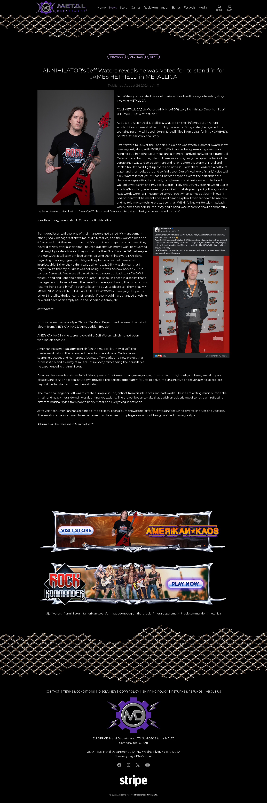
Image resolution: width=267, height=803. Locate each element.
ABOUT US (213, 691)
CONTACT (53, 691)
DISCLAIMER (107, 691)
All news (136, 56)
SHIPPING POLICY (155, 691)
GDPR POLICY (129, 691)
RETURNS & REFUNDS (186, 691)
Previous (116, 56)
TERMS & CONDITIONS (79, 691)
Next (153, 56)
